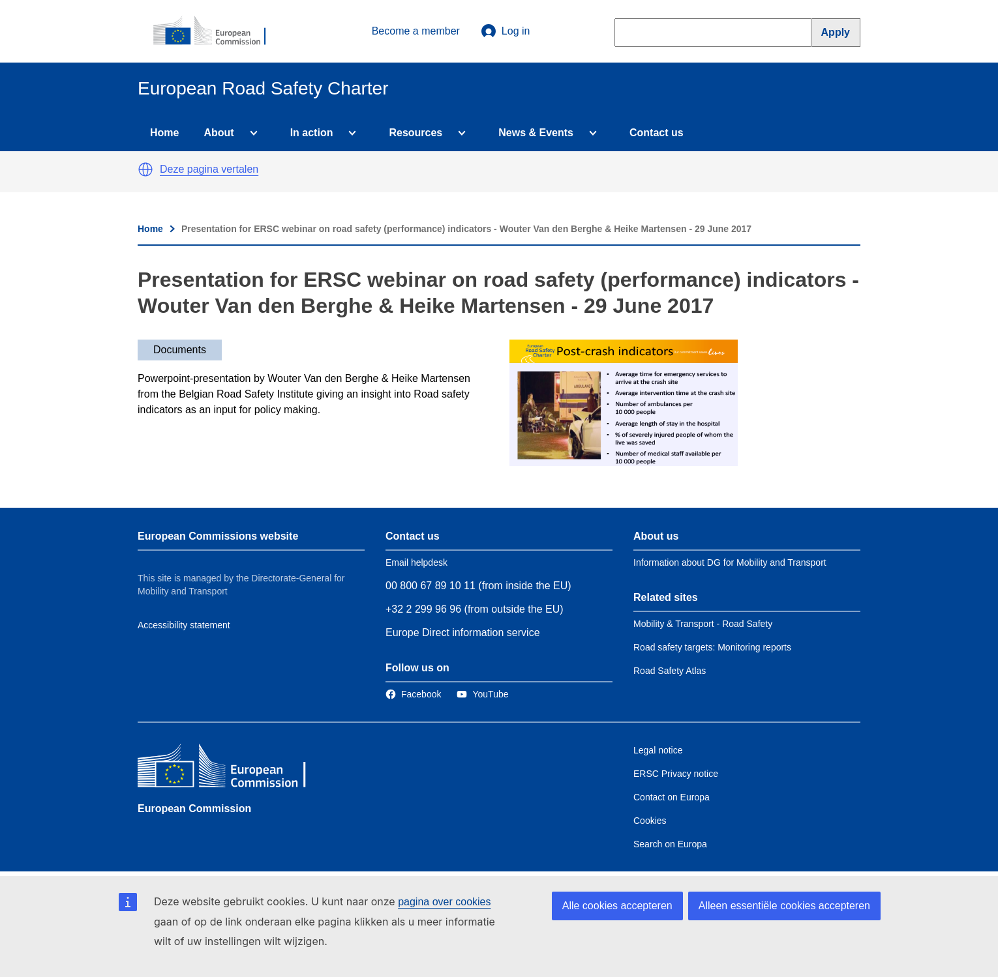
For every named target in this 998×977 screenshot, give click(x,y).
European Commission (194, 808)
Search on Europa (670, 844)
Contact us (656, 132)
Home (164, 132)
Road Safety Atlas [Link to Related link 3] (669, 670)
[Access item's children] (251, 133)
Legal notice (658, 750)
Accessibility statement (184, 625)
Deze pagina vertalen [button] (209, 169)
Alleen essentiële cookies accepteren (784, 905)
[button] (145, 169)
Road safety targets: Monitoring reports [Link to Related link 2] (712, 647)
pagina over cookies (444, 901)
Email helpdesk (416, 562)
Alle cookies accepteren (617, 905)
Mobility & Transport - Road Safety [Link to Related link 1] (702, 624)
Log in (505, 31)
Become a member (416, 30)
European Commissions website (218, 536)
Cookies (650, 820)
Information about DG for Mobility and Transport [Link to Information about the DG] (729, 562)
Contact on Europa (671, 797)
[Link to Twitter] (482, 694)
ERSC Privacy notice (675, 773)
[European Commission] (216, 31)
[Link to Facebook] (413, 694)
